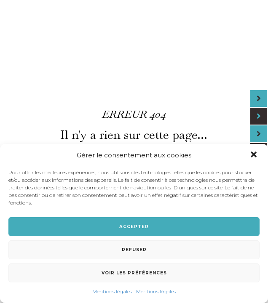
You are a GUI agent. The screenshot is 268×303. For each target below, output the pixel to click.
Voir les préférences (134, 273)
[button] (254, 155)
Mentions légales (112, 291)
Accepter (134, 226)
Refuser (134, 249)
